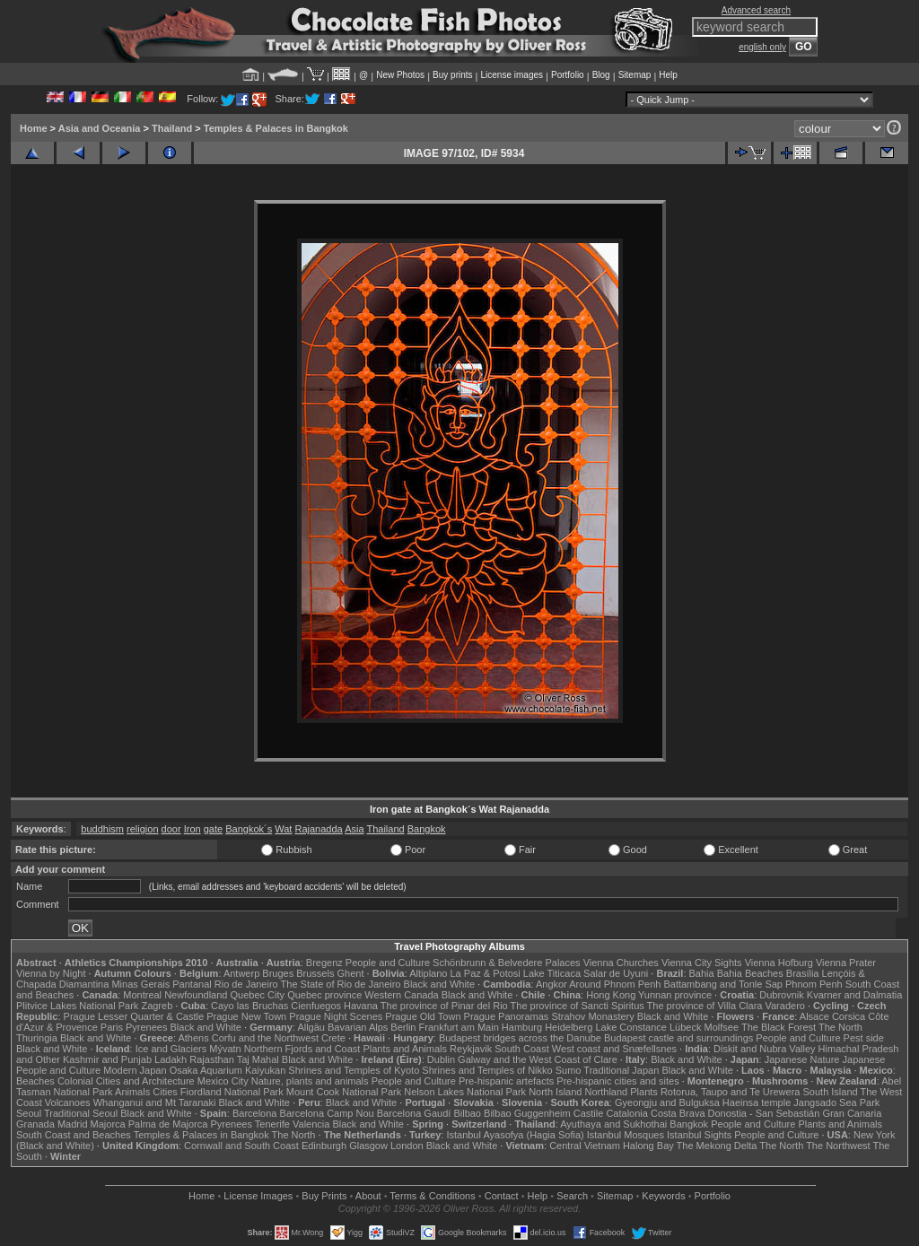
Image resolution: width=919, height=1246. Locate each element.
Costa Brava (678, 1113)
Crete (333, 1038)
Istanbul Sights (699, 1134)
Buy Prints (324, 1195)
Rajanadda (318, 828)
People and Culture (388, 962)
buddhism (102, 828)
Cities (165, 1091)
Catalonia (626, 1113)
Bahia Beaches (750, 973)
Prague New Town (246, 1016)
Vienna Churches (621, 962)
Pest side (864, 1038)
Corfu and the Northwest (265, 1038)
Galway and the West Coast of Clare (537, 1059)
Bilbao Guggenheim (527, 1113)
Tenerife (272, 1124)
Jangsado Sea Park (836, 1102)
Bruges (277, 973)
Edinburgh (324, 1145)
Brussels (315, 973)
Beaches (35, 1081)
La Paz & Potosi (486, 973)
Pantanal (191, 984)
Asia (354, 828)
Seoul (28, 1113)
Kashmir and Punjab (107, 1059)
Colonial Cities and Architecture (126, 1081)
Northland (606, 1091)
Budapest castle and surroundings (678, 1038)
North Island (555, 1091)
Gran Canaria (851, 1113)
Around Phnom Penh (615, 984)
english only (762, 47)
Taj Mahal (258, 1059)
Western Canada (401, 994)
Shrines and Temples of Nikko (487, 1070)
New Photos (400, 75)
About (368, 1195)
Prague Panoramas (506, 1016)
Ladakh (170, 1059)
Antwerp (241, 973)
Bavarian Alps (358, 1027)
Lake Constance (631, 1027)
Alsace (814, 1016)
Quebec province (324, 994)
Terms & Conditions (432, 1195)
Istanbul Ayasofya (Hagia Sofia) (514, 1134)
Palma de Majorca (168, 1124)
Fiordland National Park (232, 1091)
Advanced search (756, 10)
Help (668, 75)
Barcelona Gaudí (414, 1113)
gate (213, 828)
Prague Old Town (422, 1016)
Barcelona (254, 1113)
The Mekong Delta (717, 1145)
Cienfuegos (316, 1005)
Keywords (663, 1195)
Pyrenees (146, 1027)
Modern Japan (134, 1070)
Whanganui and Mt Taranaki (154, 1102)
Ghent (350, 973)
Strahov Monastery (592, 1016)
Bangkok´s (248, 828)
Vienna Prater (846, 962)
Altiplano (428, 973)
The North (840, 1027)
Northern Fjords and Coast (302, 1048)
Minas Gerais (140, 984)
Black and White (439, 984)
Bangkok (426, 828)
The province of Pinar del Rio (444, 1005)
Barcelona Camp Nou (327, 1113)
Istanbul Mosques (625, 1134)
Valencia (311, 1124)
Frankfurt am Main (459, 1027)
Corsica (848, 1016)
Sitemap (635, 75)
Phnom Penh (814, 984)
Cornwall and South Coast (241, 1145)
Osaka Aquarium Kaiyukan (228, 1070)
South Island (830, 1091)
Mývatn (225, 1048)
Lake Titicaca (552, 973)
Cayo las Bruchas (249, 1005)
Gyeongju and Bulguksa (667, 1102)
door (171, 828)
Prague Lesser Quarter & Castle (134, 1016)
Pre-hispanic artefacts (506, 1081)
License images (512, 75)
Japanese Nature (802, 1059)
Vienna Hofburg (779, 962)
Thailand (172, 128)
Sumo (569, 1070)
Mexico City (223, 1081)
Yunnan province (675, 994)
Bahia (701, 973)
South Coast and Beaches (73, 1134)
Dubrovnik (781, 994)
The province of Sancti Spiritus (577, 1005)
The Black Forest (778, 1027)
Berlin (403, 1027)
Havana (361, 1005)
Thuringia (36, 1038)
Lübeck (685, 1027)
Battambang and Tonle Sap (723, 984)
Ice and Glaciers (171, 1048)
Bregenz (324, 962)
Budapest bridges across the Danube (520, 1038)
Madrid (72, 1124)
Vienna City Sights (701, 962)
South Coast (522, 1048)
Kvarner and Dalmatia (854, 994)
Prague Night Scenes (335, 1016)
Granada (35, 1124)
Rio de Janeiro (246, 984)
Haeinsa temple (756, 1102)
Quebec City (258, 994)
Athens (193, 1038)
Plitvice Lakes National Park (77, 1005)
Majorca (108, 1124)
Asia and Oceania (99, 128)
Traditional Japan (621, 1070)
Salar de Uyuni (615, 973)
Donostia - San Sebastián (764, 1113)
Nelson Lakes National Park (465, 1091)
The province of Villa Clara (705, 1005)
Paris (112, 1027)
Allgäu (311, 1027)
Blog (601, 75)
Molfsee (722, 1027)
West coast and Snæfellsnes (614, 1048)
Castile (588, 1113)
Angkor (551, 984)
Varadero (784, 1005)
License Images (258, 1195)
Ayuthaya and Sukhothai (613, 1124)
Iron (192, 828)
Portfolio (567, 75)
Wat (283, 828)
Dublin (441, 1059)
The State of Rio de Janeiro (341, 984)
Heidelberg (568, 1027)
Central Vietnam (584, 1145)
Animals (132, 1091)
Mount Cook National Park (343, 1091)
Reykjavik (471, 1048)
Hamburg (522, 1027)
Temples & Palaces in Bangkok (276, 128)
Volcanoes (68, 1102)
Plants (644, 1091)
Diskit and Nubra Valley (764, 1048)
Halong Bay (648, 1145)
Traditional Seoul (81, 1113)
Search (572, 1195)
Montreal (142, 994)
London (407, 1145)
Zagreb (156, 1005)
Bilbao (467, 1113)
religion (142, 828)
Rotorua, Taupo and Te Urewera (731, 1091)
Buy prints (452, 75)
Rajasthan (211, 1059)
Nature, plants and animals (310, 1081)
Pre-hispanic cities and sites (617, 1081)
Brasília (802, 973)
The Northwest (838, 1145)
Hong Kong (610, 994)
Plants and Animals (405, 1048)
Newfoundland (195, 994)
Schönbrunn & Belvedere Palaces (507, 962)
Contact (502, 1195)
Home (34, 128)
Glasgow (368, 1145)
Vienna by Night (50, 973)
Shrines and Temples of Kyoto (353, 1070)
